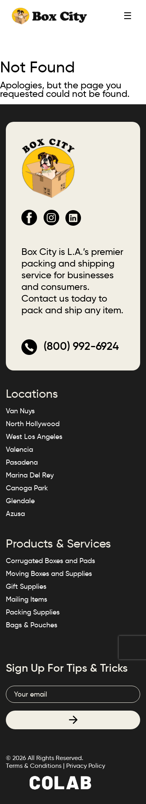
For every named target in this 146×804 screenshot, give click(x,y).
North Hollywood (33, 424)
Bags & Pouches (31, 625)
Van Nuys (20, 411)
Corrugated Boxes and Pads (50, 560)
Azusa (15, 513)
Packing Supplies (33, 612)
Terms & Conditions (34, 765)
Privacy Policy (85, 765)
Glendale (20, 501)
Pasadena (22, 462)
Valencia (19, 449)
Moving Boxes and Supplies (49, 573)
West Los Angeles (34, 436)
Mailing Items (26, 599)
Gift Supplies (26, 586)
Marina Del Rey (30, 475)
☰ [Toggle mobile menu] (127, 16)
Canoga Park (27, 488)
